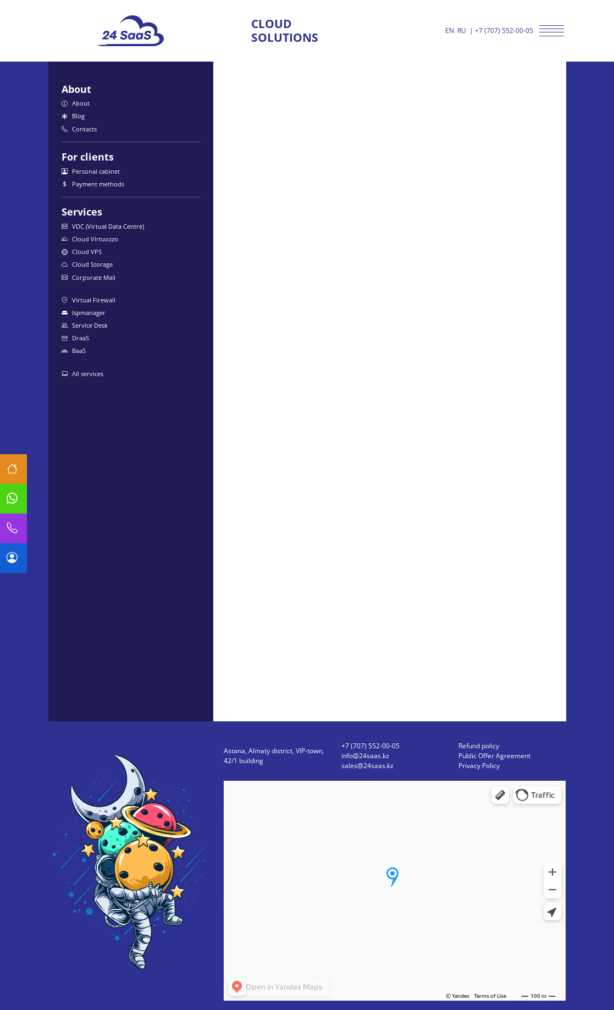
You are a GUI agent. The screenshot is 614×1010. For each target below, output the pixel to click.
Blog (73, 116)
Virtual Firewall (88, 300)
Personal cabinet (91, 171)
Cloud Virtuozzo (90, 239)
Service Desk (85, 325)
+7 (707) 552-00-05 (504, 30)
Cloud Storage (87, 264)
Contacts (79, 129)
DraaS (75, 338)
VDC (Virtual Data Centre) (103, 226)
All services (82, 373)
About (76, 103)
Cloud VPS (82, 251)
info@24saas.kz (365, 755)
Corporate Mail (88, 277)
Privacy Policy (479, 765)
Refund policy (478, 745)
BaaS (74, 350)
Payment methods (93, 184)
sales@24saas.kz (367, 765)
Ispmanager (84, 312)
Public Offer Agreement (494, 755)
